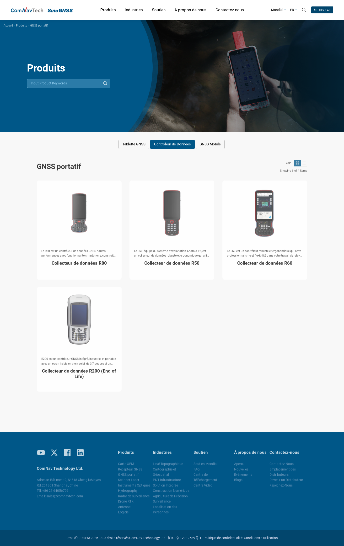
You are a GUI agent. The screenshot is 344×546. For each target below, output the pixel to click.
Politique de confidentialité (223, 538)
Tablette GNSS (133, 144)
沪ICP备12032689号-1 (184, 538)
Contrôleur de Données (172, 144)
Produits (21, 25)
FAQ (197, 472)
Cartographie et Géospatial (164, 474)
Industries (162, 454)
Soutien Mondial (205, 466)
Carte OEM (126, 466)
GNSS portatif (39, 25)
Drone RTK (126, 504)
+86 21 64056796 (55, 493)
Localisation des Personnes (165, 511)
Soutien (201, 454)
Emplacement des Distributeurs (282, 474)
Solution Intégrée (165, 488)
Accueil (8, 25)
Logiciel (123, 514)
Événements (243, 477)
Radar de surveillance (134, 498)
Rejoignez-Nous (281, 488)
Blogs (238, 482)
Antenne (124, 509)
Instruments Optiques (134, 488)
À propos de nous (250, 454)
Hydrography (128, 493)
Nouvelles (241, 472)
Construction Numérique (171, 493)
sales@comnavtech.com (64, 498)
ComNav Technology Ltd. (148, 538)
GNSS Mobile (210, 144)
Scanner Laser (128, 482)
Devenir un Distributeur (286, 482)
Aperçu (239, 466)
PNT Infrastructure (167, 482)
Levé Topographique (168, 466)
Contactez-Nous (281, 466)
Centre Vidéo (203, 488)
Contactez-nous (284, 454)
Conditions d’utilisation (261, 538)
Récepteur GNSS (130, 472)
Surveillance (162, 504)
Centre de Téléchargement (205, 479)
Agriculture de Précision (170, 498)
